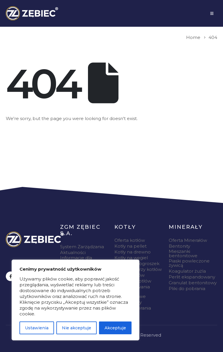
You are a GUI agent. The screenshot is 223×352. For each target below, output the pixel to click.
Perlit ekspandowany (192, 277)
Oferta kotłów (129, 240)
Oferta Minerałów (188, 240)
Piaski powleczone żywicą (189, 263)
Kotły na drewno (132, 252)
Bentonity (179, 246)
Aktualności (73, 252)
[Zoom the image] (35, 239)
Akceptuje (115, 327)
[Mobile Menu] (211, 13)
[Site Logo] (32, 13)
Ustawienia (36, 327)
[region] (75, 300)
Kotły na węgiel (131, 257)
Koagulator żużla (187, 271)
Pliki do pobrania (187, 288)
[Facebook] (10, 276)
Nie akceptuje (76, 327)
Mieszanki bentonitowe (183, 253)
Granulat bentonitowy (193, 282)
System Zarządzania (82, 246)
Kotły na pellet (130, 246)
